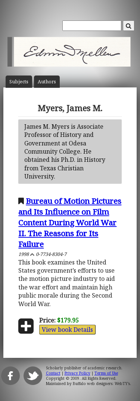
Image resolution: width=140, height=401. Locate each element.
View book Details (67, 329)
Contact (53, 373)
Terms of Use (106, 373)
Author (47, 81)
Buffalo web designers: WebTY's (101, 383)
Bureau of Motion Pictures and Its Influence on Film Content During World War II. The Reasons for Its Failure (69, 222)
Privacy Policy (77, 373)
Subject (18, 81)
